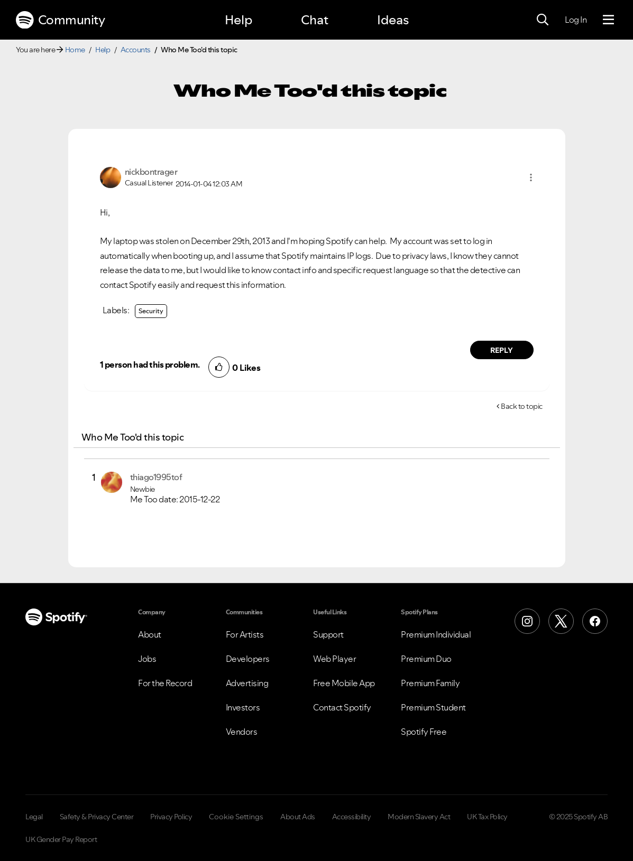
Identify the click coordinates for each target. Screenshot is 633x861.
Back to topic (522, 406)
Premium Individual (436, 634)
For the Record (165, 683)
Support (328, 634)
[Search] (543, 20)
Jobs (147, 659)
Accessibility (351, 816)
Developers (248, 659)
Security (151, 310)
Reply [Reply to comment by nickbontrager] (501, 350)
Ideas (393, 20)
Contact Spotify (342, 707)
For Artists (245, 634)
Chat (314, 20)
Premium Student (433, 707)
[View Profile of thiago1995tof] (156, 477)
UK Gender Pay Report (61, 839)
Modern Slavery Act (419, 816)
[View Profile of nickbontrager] (151, 171)
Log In (575, 19)
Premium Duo (426, 659)
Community (60, 20)
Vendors (242, 731)
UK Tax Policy (487, 816)
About (149, 634)
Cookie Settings (236, 816)
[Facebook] (595, 621)
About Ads (297, 816)
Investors (243, 707)
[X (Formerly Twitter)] (561, 621)
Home (75, 49)
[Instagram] (527, 621)
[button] (531, 177)
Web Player (334, 659)
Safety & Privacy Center (97, 816)
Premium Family (430, 683)
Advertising (247, 683)
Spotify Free (423, 731)
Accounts (136, 49)
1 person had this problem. (150, 364)
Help (238, 20)
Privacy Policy (171, 816)
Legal (34, 816)
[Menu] (608, 20)
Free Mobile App (344, 683)
